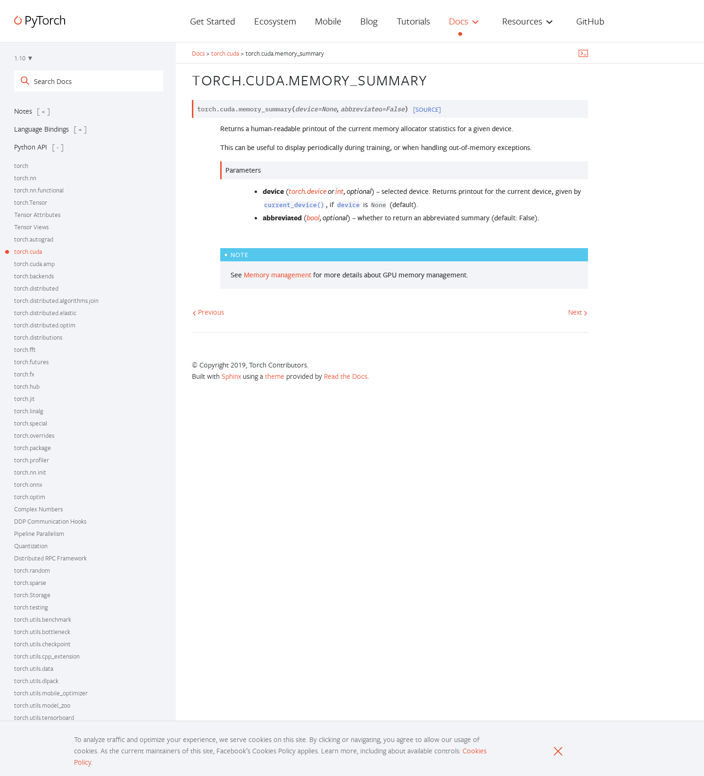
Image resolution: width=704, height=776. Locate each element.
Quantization (31, 546)
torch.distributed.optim (44, 325)
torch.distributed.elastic (45, 313)
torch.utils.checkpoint (42, 644)
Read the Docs (345, 376)
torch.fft (25, 349)
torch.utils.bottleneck (42, 631)
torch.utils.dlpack (36, 680)
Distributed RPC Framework (50, 558)
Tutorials (413, 21)
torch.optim (29, 497)
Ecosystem (275, 21)
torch (21, 165)
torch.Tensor (30, 202)
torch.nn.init (30, 472)
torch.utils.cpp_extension (47, 656)
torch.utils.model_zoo (42, 705)
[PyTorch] (39, 21)
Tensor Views (31, 227)
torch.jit (24, 398)
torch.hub (27, 386)
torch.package (32, 447)
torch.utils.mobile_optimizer (51, 693)
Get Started (212, 21)
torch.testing (31, 607)
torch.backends (34, 276)
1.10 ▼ (23, 58)
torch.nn (25, 178)
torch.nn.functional (39, 190)
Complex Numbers (38, 509)
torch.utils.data (33, 668)
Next (578, 312)
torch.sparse (30, 582)
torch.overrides (34, 435)
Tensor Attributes (37, 214)
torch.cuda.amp (34, 263)
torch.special (30, 423)
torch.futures (31, 362)
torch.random (32, 570)
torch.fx (24, 374)
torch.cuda (28, 251)
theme (274, 376)
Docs (458, 21)
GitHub (590, 21)
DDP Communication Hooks (50, 521)
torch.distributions (38, 337)
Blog (369, 21)
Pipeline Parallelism (39, 533)
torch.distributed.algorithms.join (56, 300)
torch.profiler (31, 460)
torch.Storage (32, 595)
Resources (522, 21)
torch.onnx (28, 484)
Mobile (328, 21)
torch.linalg (28, 411)
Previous (208, 312)
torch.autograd (33, 239)
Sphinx (231, 376)
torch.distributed (36, 288)
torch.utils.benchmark (42, 619)
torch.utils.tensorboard (44, 717)
